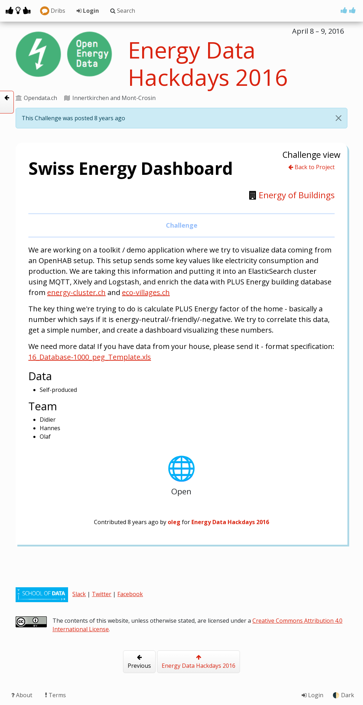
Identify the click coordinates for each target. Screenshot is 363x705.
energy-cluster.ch (76, 292)
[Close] (338, 118)
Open (181, 473)
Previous (139, 662)
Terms (55, 695)
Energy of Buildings (297, 195)
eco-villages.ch (146, 292)
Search (122, 11)
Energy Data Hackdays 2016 (198, 662)
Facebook (130, 594)
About (22, 695)
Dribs (52, 11)
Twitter (101, 594)
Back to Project (311, 167)
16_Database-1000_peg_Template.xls (89, 357)
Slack (79, 594)
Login (88, 11)
